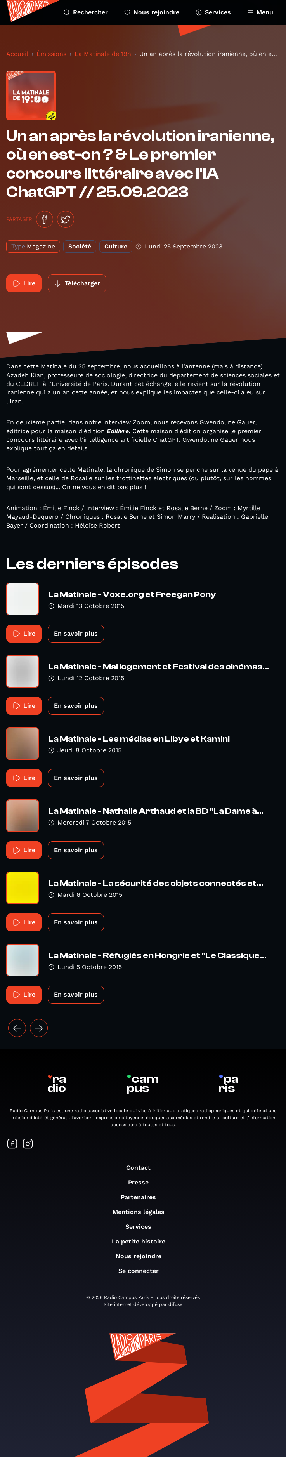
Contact (142, 1167)
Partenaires (142, 1197)
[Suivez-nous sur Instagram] (28, 1144)
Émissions (51, 53)
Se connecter (142, 1271)
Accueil (17, 53)
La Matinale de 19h (103, 53)
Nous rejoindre (151, 12)
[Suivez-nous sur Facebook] (12, 1144)
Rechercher (86, 12)
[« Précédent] (17, 1028)
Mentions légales (142, 1212)
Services (213, 12)
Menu (260, 12)
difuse (175, 1304)
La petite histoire (142, 1241)
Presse (142, 1182)
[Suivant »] (38, 1028)
